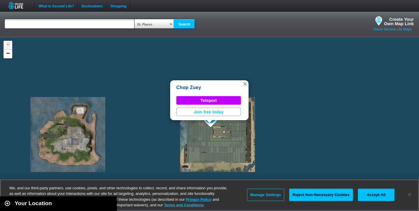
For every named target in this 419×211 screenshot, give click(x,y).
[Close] (409, 194)
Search (184, 24)
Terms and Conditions (184, 205)
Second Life (19, 5)
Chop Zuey (188, 87)
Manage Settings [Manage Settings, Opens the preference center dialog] (265, 195)
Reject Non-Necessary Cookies (320, 195)
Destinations (92, 5)
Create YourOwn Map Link (399, 21)
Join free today (209, 112)
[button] (245, 83)
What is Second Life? (56, 5)
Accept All (376, 195)
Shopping (118, 5)
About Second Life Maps (392, 29)
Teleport (209, 100)
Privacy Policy (198, 199)
